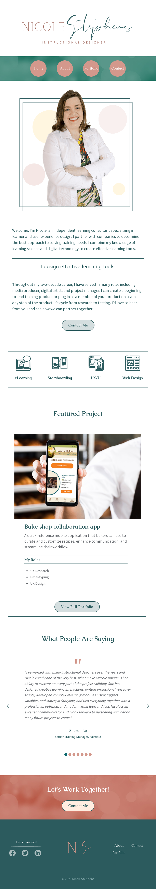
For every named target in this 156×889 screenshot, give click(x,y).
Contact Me (78, 325)
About (119, 846)
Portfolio (119, 853)
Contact (137, 846)
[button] (8, 706)
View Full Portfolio (77, 606)
